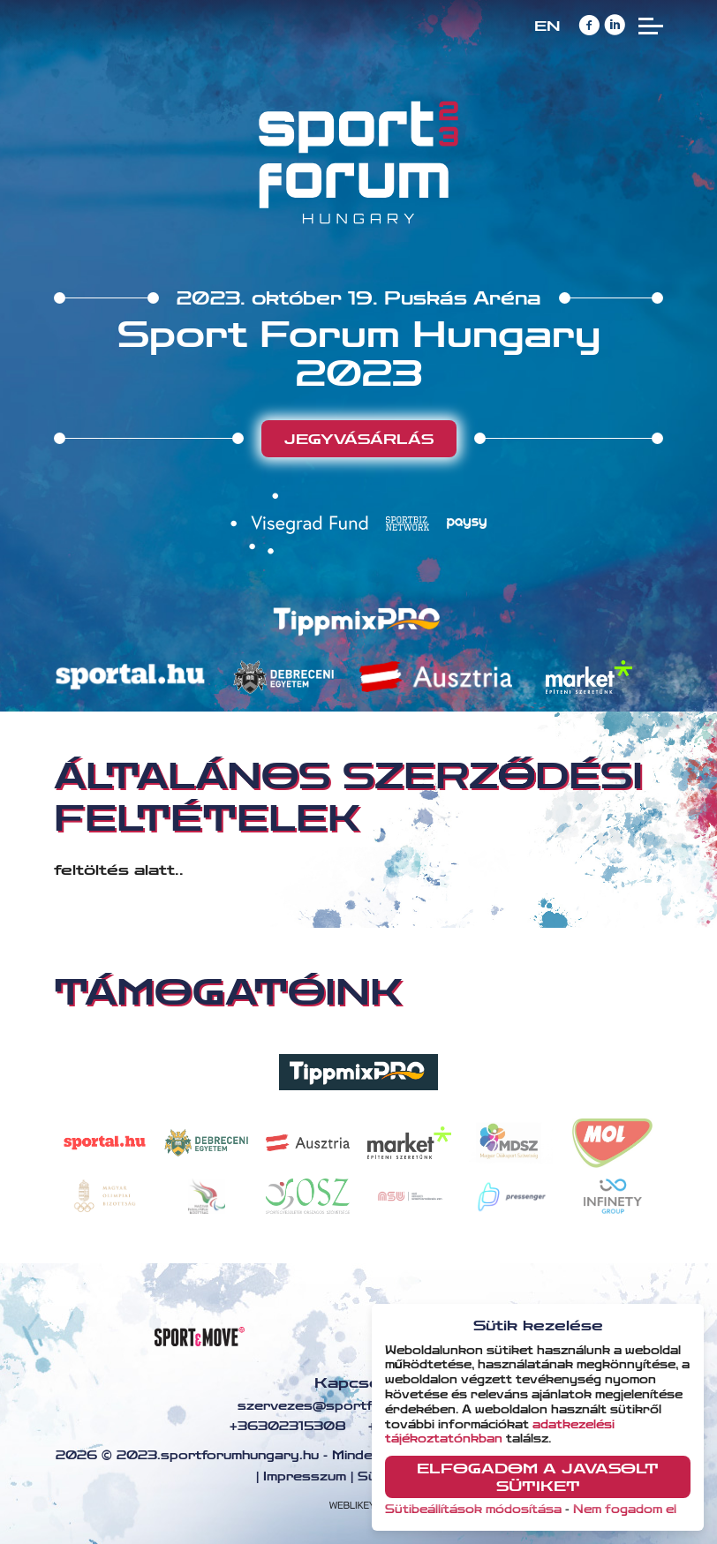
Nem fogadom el (624, 1509)
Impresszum (304, 1477)
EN (547, 26)
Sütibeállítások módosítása (473, 1509)
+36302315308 (285, 1427)
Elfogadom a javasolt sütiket (538, 1477)
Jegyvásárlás (359, 439)
